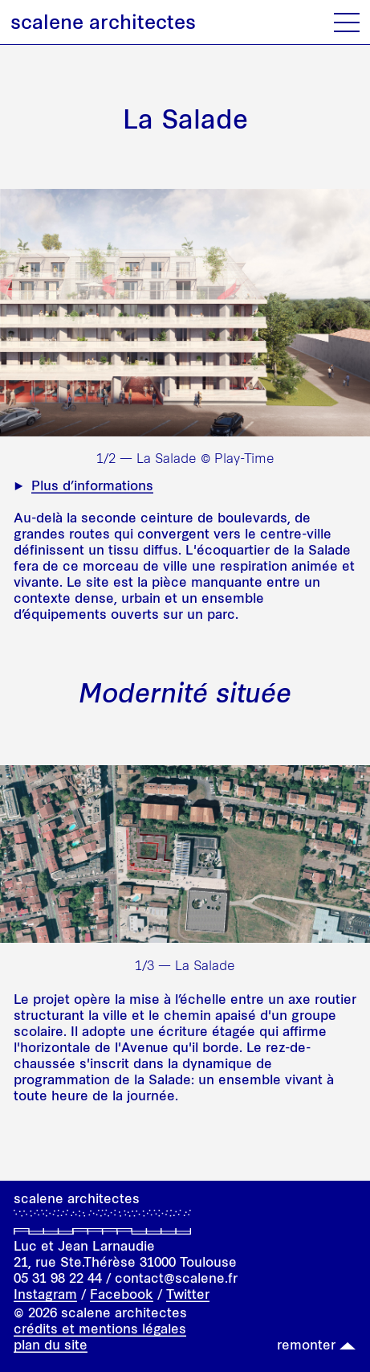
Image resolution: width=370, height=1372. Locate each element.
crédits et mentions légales (100, 1329)
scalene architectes (103, 22)
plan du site (50, 1345)
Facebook (121, 1294)
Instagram (45, 1294)
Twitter (187, 1294)
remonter (306, 1345)
